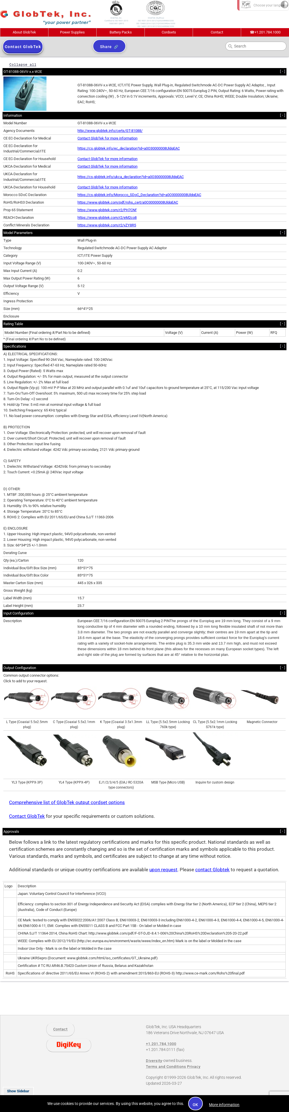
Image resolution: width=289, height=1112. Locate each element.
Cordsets (169, 32)
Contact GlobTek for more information (107, 138)
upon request (163, 869)
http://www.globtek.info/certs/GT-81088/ (110, 131)
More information (224, 1104)
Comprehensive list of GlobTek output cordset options (67, 802)
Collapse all (22, 64)
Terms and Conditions (166, 1066)
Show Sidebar (18, 1091)
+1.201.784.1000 (265, 32)
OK (196, 1104)
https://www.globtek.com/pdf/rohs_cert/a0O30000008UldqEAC (127, 202)
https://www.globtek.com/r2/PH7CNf (107, 210)
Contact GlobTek (27, 816)
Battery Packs (121, 32)
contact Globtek (212, 869)
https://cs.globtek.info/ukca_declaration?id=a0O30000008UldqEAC (130, 177)
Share (106, 46)
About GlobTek (24, 32)
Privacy (194, 1066)
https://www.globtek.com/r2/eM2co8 (107, 217)
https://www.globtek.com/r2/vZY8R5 (106, 225)
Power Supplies (72, 32)
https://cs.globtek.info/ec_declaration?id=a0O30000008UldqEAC (128, 148)
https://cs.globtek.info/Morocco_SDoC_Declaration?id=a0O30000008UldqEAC (139, 195)
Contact (217, 32)
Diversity (154, 1061)
